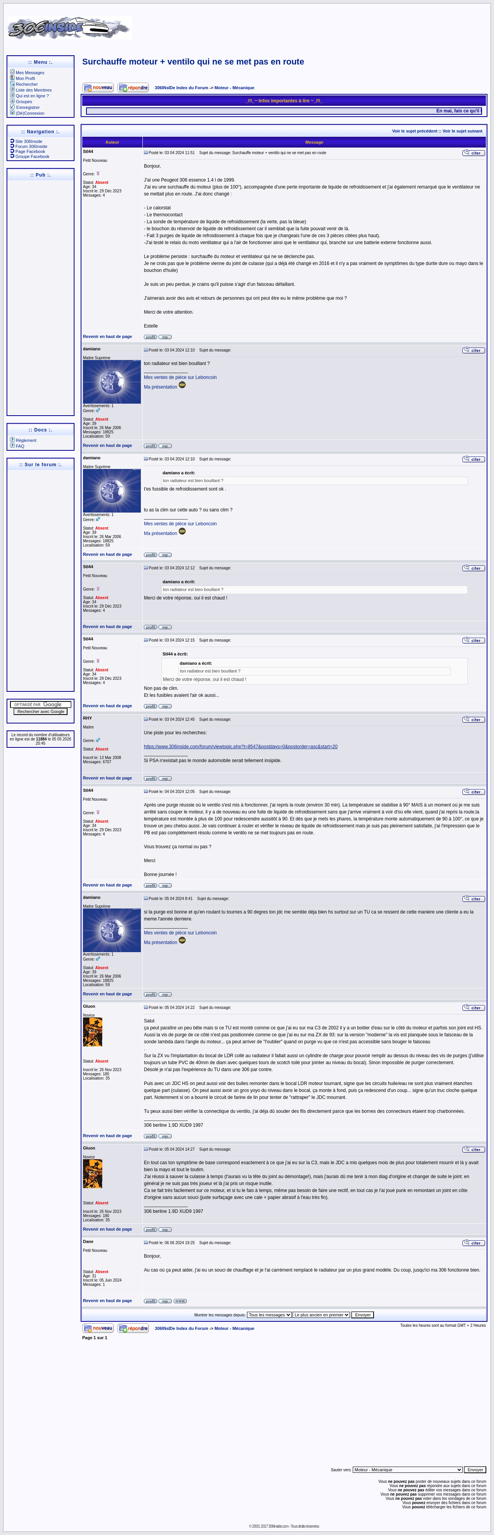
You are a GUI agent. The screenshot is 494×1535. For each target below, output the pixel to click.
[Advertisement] (321, 25)
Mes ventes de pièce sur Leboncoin (180, 377)
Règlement (23, 440)
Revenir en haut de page (107, 336)
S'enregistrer (25, 107)
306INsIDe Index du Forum (181, 87)
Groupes (21, 101)
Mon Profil (22, 78)
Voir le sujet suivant (462, 131)
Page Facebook (27, 151)
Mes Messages (27, 72)
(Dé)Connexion (27, 113)
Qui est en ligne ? (29, 95)
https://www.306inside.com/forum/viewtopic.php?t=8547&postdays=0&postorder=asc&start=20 (241, 746)
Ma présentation (160, 387)
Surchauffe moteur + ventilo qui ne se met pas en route (193, 61)
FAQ (17, 446)
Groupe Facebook (29, 156)
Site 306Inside (26, 141)
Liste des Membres (31, 90)
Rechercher (24, 84)
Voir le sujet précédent (414, 131)
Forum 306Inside (28, 146)
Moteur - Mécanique (234, 87)
